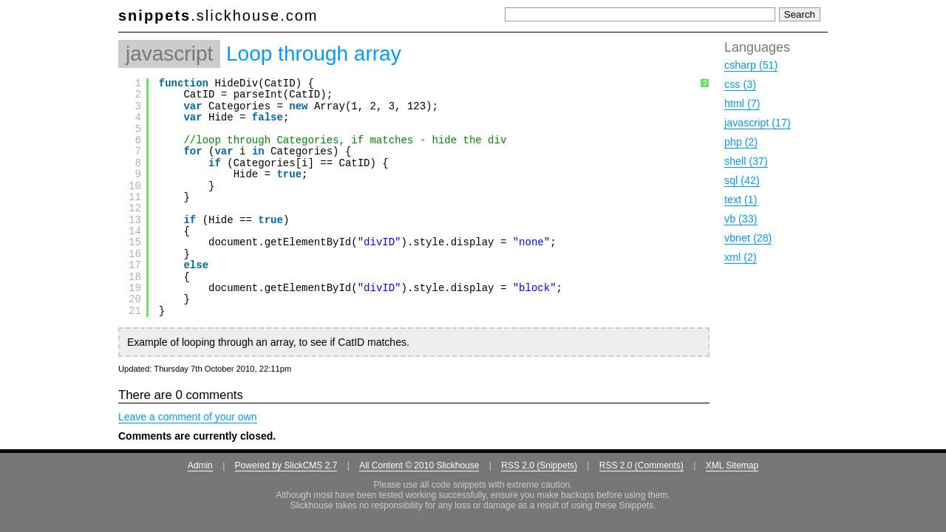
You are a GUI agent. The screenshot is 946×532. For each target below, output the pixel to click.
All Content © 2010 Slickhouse (419, 465)
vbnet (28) (748, 238)
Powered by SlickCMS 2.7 (286, 465)
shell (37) (746, 161)
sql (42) (742, 180)
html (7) (742, 103)
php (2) (741, 142)
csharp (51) (750, 65)
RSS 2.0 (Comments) (641, 465)
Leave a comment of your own (187, 417)
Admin (200, 465)
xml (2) (740, 257)
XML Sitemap (732, 465)
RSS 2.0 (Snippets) (539, 465)
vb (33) (741, 219)
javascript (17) (757, 123)
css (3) (740, 84)
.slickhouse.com (218, 15)
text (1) (741, 199)
